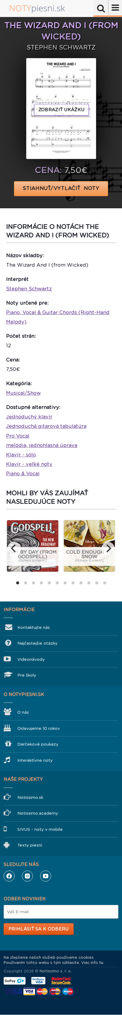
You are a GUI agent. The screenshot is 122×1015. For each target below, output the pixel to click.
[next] (108, 548)
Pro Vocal (18, 436)
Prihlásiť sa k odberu (38, 929)
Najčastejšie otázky (37, 643)
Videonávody (31, 659)
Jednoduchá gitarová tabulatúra (46, 426)
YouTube (45, 876)
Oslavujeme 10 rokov (38, 728)
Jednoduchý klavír (29, 417)
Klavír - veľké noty (29, 464)
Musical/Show (23, 393)
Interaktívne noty (35, 760)
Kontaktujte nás (33, 627)
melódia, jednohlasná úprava (41, 445)
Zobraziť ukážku (61, 109)
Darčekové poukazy (37, 744)
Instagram (27, 876)
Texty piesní (29, 845)
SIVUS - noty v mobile (40, 829)
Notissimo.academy (37, 813)
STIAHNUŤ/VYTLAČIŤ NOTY (61, 188)
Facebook (9, 876)
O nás (23, 712)
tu (101, 963)
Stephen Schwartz (29, 289)
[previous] (14, 548)
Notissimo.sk (30, 797)
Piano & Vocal (23, 473)
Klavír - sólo (21, 455)
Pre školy (26, 675)
